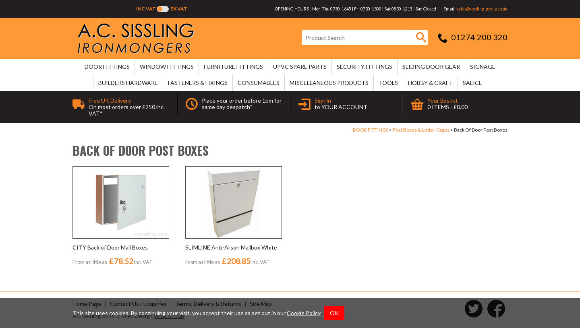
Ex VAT (178, 9)
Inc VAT (146, 9)
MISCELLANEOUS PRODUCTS (329, 82)
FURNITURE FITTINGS (233, 66)
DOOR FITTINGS (107, 66)
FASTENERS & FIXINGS (198, 82)
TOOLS (388, 82)
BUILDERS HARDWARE (128, 82)
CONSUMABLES (259, 82)
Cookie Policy (303, 312)
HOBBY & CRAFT (430, 82)
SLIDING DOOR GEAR (431, 66)
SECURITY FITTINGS (364, 66)
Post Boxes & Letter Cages (421, 130)
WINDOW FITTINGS (167, 66)
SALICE (472, 82)
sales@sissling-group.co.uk (482, 8)
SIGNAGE (482, 66)
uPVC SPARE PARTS (300, 66)
